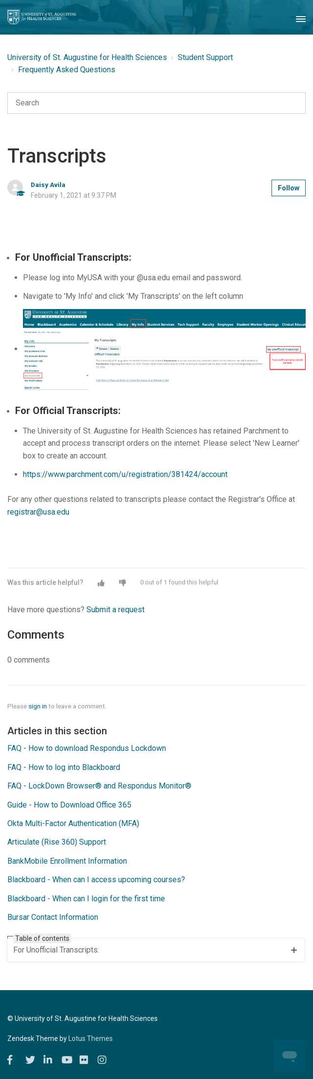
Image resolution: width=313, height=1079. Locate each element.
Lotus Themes (90, 1038)
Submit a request (115, 609)
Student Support (205, 57)
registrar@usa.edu (38, 512)
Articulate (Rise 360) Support (56, 842)
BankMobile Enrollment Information (67, 861)
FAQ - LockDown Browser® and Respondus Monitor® (99, 785)
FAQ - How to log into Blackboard (63, 767)
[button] (101, 583)
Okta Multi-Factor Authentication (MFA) (73, 823)
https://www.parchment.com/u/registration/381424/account (125, 474)
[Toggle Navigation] (301, 17)
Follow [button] (288, 188)
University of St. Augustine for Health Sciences (87, 57)
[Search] (156, 103)
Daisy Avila (48, 184)
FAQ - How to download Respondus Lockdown (86, 748)
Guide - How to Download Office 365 (69, 804)
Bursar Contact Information (52, 917)
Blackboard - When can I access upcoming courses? (96, 879)
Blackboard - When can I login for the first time (86, 898)
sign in (37, 706)
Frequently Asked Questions (66, 69)
